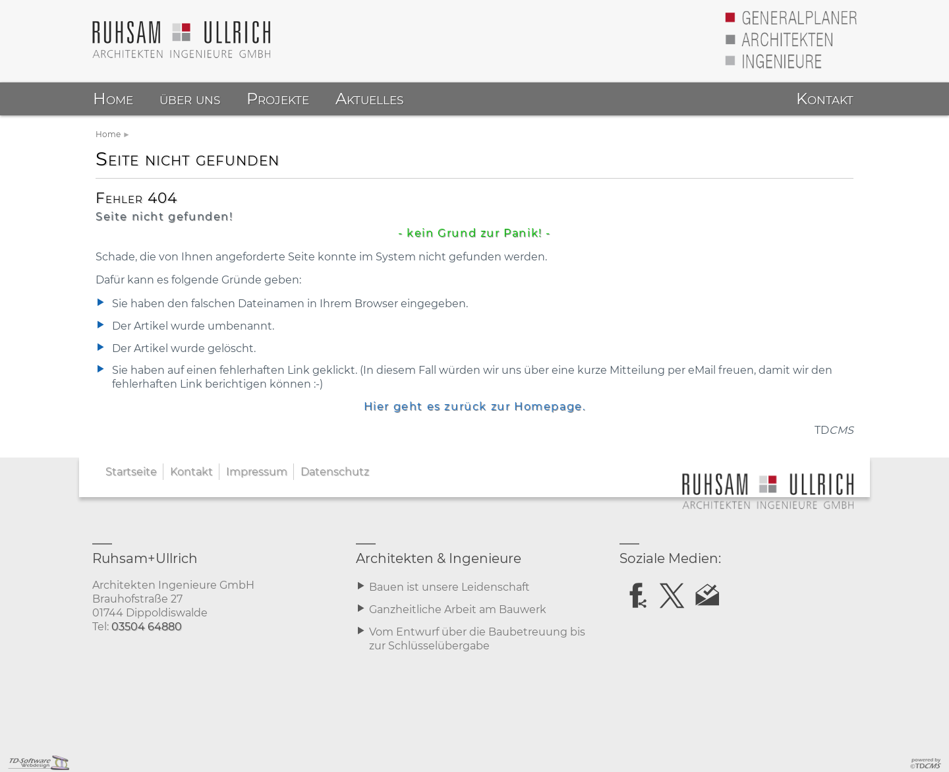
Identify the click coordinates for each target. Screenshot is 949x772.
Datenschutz (335, 471)
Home (108, 134)
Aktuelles (369, 98)
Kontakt (191, 471)
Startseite (131, 471)
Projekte (277, 98)
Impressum (256, 471)
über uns (189, 98)
